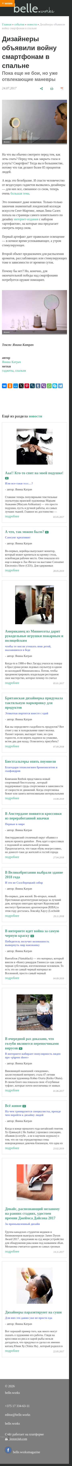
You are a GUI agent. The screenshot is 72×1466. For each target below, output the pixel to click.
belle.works (12, 1423)
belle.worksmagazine (22, 1452)
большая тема (20, 193)
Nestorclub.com (18, 1438)
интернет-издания (26, 219)
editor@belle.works (17, 1414)
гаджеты (8, 370)
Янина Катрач (11, 362)
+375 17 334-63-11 (17, 1406)
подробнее (12, 516)
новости (32, 24)
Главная (6, 24)
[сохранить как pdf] (62, 88)
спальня (20, 370)
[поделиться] (41, 88)
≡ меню (7, 3)
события (19, 24)
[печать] (52, 88)
